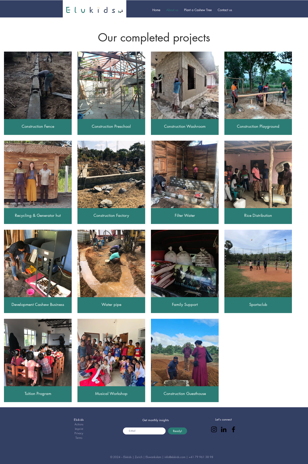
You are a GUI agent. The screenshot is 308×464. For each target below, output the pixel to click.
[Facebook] (233, 429)
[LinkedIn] (224, 429)
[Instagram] (214, 429)
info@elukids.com (174, 457)
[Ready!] (177, 430)
